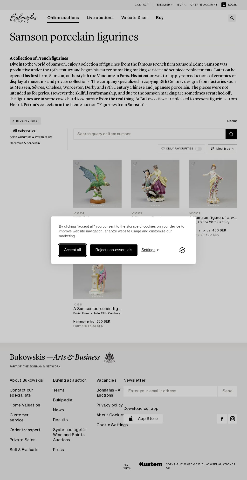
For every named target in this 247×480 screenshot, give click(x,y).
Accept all (72, 250)
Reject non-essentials (113, 250)
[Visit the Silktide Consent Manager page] (182, 250)
